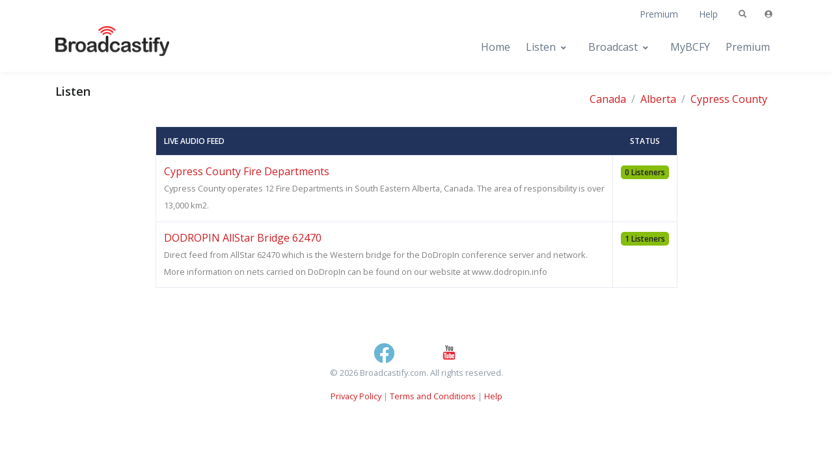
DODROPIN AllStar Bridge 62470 (242, 238)
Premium (659, 14)
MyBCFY (690, 47)
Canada (608, 99)
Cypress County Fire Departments (246, 171)
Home (495, 47)
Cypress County (728, 99)
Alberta (658, 99)
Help (708, 14)
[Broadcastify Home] (99, 47)
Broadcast (613, 47)
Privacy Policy (356, 396)
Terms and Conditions (433, 396)
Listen (541, 47)
